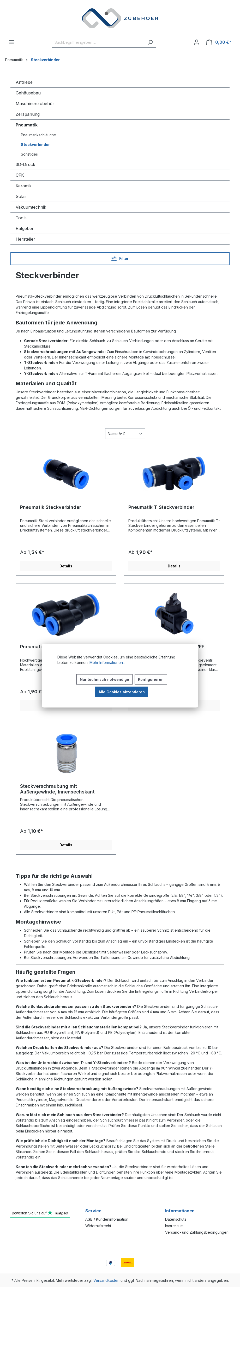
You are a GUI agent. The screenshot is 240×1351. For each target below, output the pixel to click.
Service (93, 1210)
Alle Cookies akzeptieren (122, 691)
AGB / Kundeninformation (106, 1219)
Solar (21, 196)
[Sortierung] (125, 433)
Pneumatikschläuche (38, 135)
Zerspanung (28, 114)
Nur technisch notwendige (104, 679)
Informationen (180, 1210)
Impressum (174, 1226)
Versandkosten (106, 1280)
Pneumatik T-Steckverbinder (161, 507)
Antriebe (24, 82)
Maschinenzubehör (35, 103)
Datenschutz (176, 1219)
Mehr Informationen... (107, 662)
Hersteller (25, 239)
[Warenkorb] (219, 42)
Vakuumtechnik (31, 207)
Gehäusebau (28, 92)
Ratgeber (25, 228)
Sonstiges (29, 154)
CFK (20, 175)
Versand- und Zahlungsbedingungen (197, 1232)
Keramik (24, 185)
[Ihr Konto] (196, 42)
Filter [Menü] (120, 258)
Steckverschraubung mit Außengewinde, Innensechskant (57, 789)
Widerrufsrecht (98, 1226)
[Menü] (11, 42)
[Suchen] (150, 42)
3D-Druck (25, 164)
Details (65, 566)
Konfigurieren (151, 679)
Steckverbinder (35, 144)
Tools (21, 217)
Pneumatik (27, 124)
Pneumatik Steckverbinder (50, 507)
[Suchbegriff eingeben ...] (98, 42)
